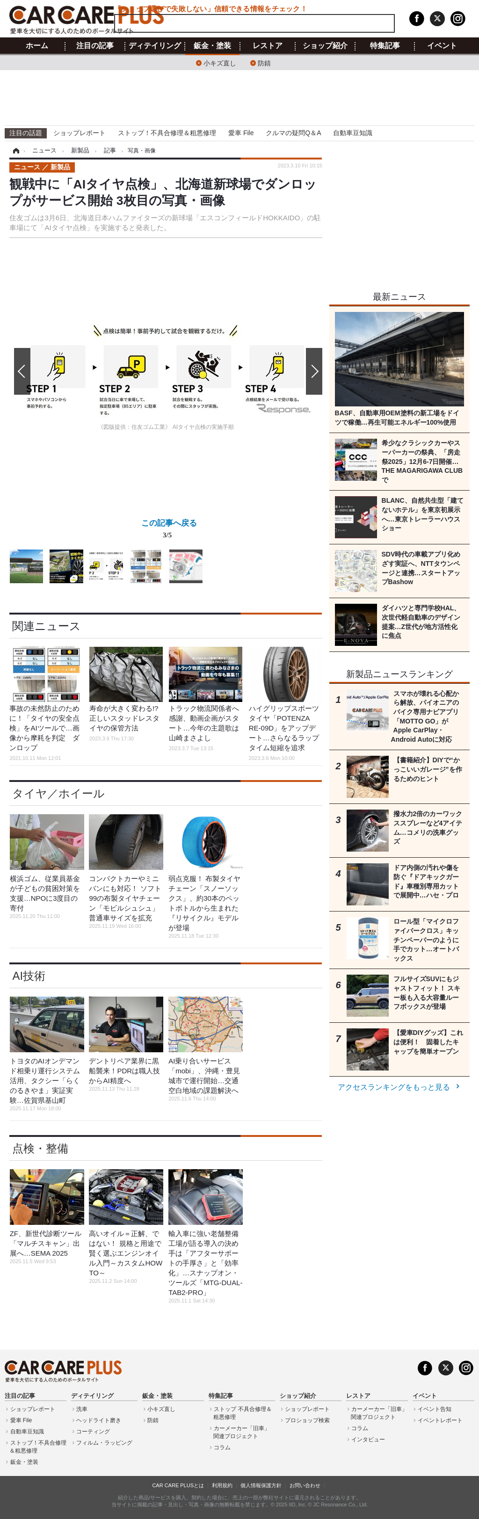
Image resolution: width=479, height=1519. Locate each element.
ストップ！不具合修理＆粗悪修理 (167, 133)
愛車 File (241, 133)
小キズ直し (219, 62)
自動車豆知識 (352, 133)
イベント (442, 46)
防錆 (264, 62)
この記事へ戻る (169, 530)
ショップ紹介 (325, 46)
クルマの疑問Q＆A (293, 133)
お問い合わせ (305, 1485)
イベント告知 (434, 1409)
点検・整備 (40, 1148)
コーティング (93, 1431)
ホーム (37, 46)
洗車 (81, 1409)
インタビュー (368, 1439)
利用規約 (222, 1485)
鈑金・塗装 (212, 46)
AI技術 (28, 975)
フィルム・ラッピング (104, 1442)
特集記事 (385, 46)
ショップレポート (79, 133)
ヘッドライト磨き (98, 1420)
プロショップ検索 (307, 1420)
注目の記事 (95, 46)
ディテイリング (155, 46)
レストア (268, 46)
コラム (222, 1447)
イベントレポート (440, 1420)
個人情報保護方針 (261, 1485)
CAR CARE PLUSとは (178, 1485)
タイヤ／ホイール (58, 793)
